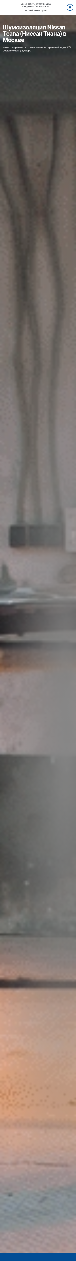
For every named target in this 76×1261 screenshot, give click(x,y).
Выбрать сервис (38, 10)
